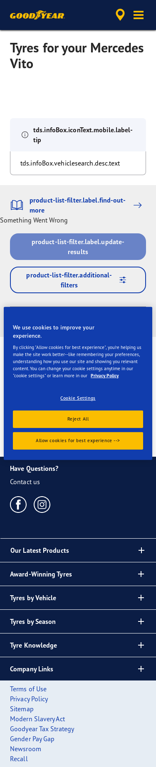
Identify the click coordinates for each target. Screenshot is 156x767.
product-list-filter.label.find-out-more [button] (78, 205)
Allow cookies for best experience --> (78, 440)
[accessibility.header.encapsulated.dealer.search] (120, 14)
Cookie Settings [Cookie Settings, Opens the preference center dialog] (78, 398)
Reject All (78, 419)
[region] (78, 383)
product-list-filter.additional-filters (79, 280)
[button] (138, 14)
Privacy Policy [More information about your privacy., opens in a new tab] (105, 376)
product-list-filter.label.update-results (78, 247)
